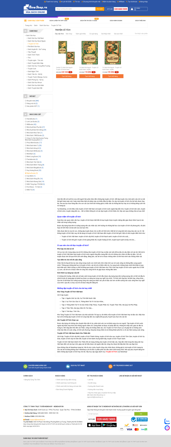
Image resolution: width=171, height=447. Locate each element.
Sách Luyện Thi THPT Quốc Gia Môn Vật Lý (111, 441)
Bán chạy (69, 34)
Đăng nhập (143, 2)
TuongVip (59, 441)
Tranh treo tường (52, 2)
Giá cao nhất (118, 34)
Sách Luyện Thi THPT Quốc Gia (32, 441)
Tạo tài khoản (131, 2)
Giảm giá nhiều (81, 34)
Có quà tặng (93, 34)
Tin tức (77, 2)
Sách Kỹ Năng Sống (68, 441)
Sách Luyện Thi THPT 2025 (58, 20)
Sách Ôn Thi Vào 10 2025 (88, 20)
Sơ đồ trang (92, 383)
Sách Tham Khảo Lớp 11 (58, 444)
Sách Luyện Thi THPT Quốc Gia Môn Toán (86, 441)
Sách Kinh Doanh (116, 20)
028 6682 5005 (120, 9)
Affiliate (120, 2)
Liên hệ (90, 380)
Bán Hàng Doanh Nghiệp (64, 389)
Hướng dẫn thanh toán (96, 386)
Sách (36, 25)
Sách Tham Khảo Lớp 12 (44, 444)
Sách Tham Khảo (31, 444)
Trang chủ (28, 25)
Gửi (141, 414)
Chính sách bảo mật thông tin (66, 383)
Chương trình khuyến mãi (91, 2)
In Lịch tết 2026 (66, 2)
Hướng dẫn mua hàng (95, 389)
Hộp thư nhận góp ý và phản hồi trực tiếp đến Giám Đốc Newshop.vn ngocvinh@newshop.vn (101, 395)
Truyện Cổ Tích (56, 25)
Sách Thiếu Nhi (140, 20)
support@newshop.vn (37, 419)
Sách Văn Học (44, 25)
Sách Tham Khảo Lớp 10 (48, 441)
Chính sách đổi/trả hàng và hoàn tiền (68, 386)
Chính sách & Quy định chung (66, 380)
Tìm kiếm (100, 9)
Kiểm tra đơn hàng (109, 2)
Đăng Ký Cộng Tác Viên (32, 380)
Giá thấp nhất (105, 34)
